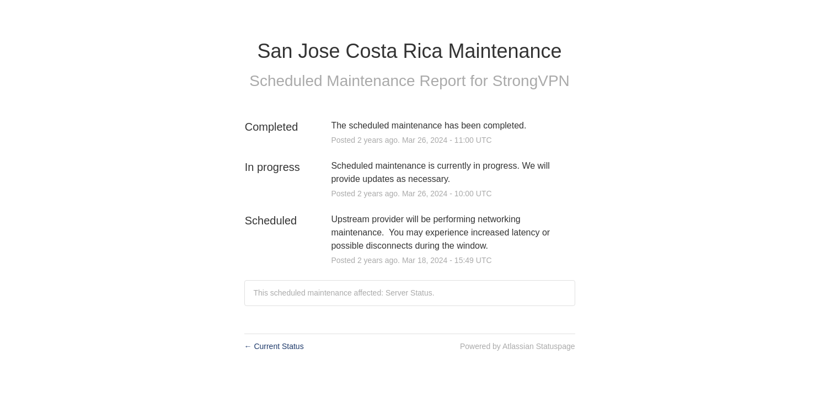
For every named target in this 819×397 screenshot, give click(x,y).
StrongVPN (531, 80)
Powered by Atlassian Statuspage (517, 346)
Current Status (274, 346)
